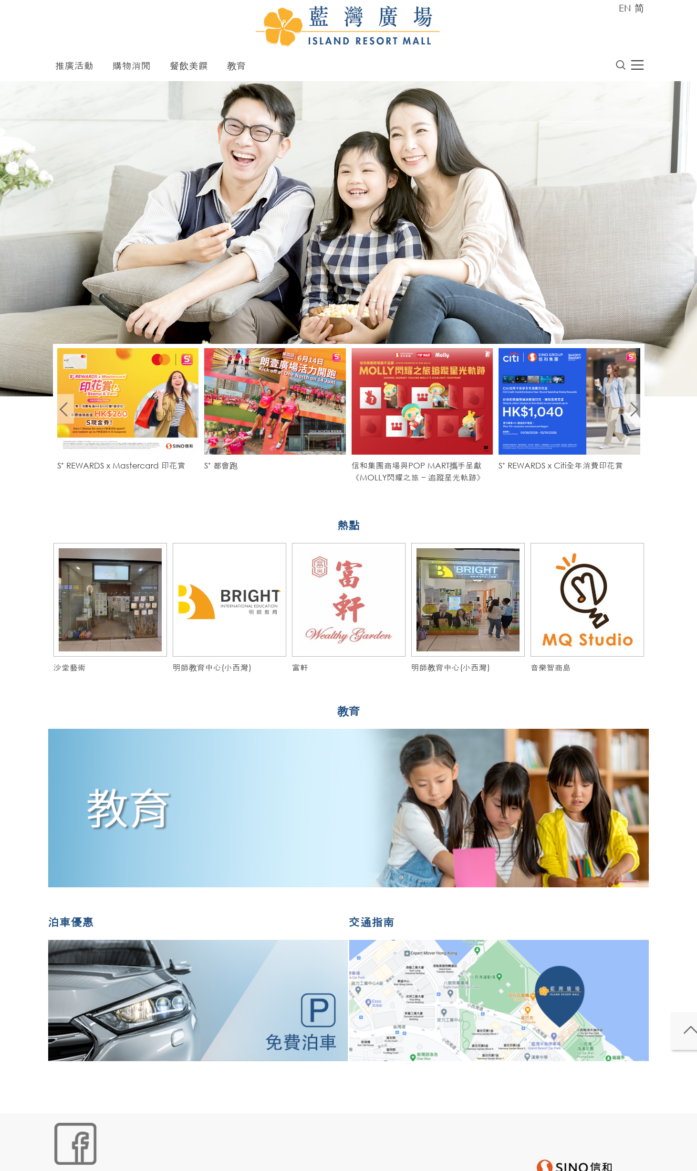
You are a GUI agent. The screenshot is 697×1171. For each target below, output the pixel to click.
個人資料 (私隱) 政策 (204, 1155)
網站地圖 (66, 1155)
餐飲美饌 (189, 68)
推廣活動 (74, 68)
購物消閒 (132, 68)
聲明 (250, 1155)
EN (625, 7)
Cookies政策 (108, 1155)
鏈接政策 (150, 1155)
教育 (236, 68)
